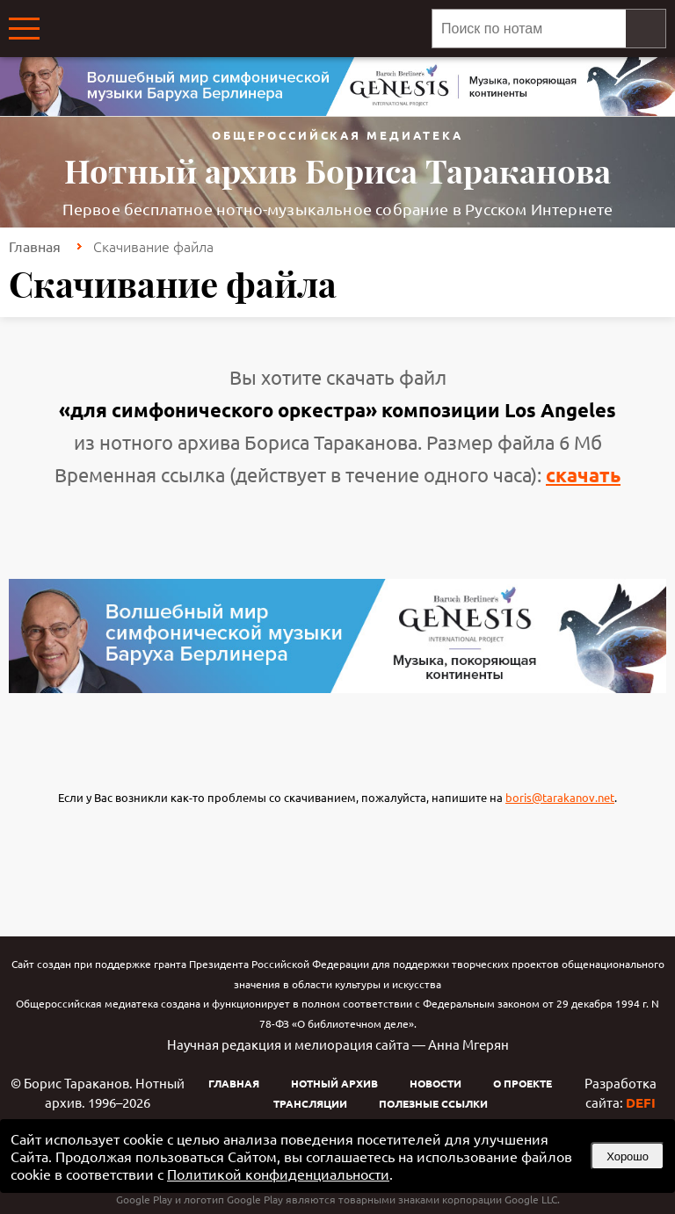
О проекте (522, 1083)
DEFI (641, 1102)
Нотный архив (334, 1083)
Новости (435, 1083)
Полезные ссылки (433, 1103)
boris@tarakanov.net (559, 797)
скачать (583, 475)
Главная (35, 246)
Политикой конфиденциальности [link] (278, 1173)
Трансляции (310, 1103)
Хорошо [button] (627, 1156)
